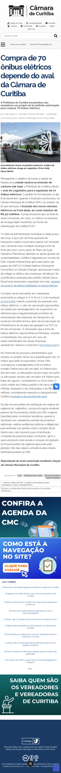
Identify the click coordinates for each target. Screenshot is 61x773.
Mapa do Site (16, 23)
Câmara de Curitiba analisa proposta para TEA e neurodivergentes (30, 612)
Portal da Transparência (41, 44)
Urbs (20, 475)
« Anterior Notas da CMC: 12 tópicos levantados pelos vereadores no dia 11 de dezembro (25, 483)
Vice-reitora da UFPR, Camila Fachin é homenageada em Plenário (30, 661)
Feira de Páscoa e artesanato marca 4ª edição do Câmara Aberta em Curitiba (31, 635)
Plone (52, 749)
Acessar (42, 26)
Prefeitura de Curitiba (33, 475)
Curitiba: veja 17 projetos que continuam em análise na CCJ (30, 619)
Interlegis (27, 749)
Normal (31, 29)
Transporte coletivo (52, 475)
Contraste (28, 26)
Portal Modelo (50, 747)
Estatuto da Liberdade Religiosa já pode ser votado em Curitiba (30, 587)
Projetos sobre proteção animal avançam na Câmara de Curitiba (30, 627)
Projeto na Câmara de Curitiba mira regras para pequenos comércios (30, 603)
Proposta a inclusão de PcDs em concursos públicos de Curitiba (30, 594)
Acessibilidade (35, 23)
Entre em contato (18, 44)
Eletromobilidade (53, 478)
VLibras (13, 26)
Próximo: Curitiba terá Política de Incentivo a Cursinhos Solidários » (26, 489)
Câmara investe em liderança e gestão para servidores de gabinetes (30, 652)
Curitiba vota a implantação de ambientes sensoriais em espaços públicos (30, 644)
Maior (52, 26)
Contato (51, 23)
